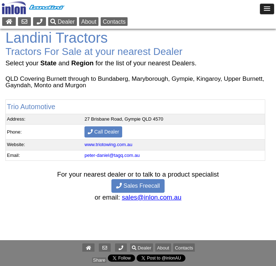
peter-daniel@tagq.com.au (111, 155)
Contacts (114, 21)
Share (99, 260)
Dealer (62, 21)
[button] (121, 247)
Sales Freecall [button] (138, 186)
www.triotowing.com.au (108, 144)
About (88, 21)
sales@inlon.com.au (151, 197)
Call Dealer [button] (103, 132)
